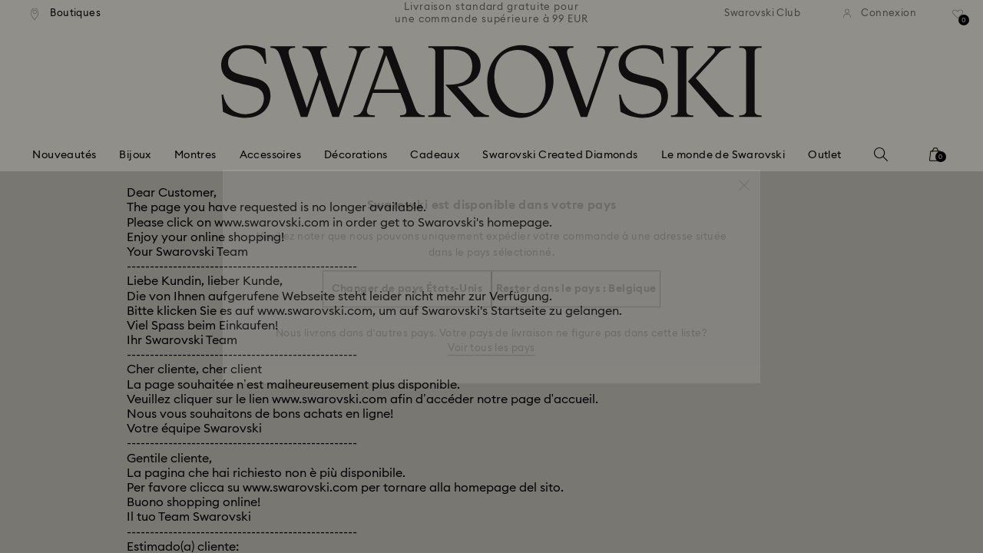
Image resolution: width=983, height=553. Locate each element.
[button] (744, 177)
